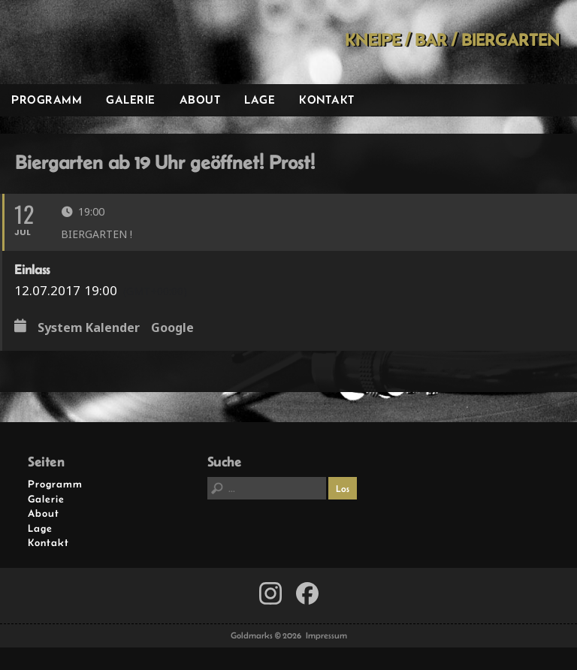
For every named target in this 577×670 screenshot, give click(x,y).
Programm (46, 99)
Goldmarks (106, 42)
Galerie (131, 99)
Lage (259, 99)
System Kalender (89, 328)
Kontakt (327, 99)
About (200, 99)
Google (172, 328)
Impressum (326, 635)
